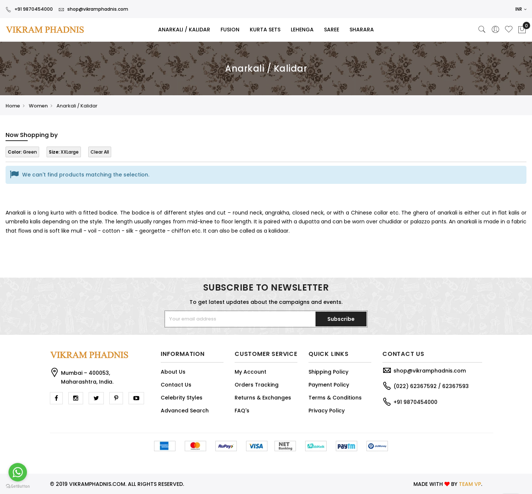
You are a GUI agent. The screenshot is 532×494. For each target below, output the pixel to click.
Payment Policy (328, 384)
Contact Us (176, 384)
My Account (250, 371)
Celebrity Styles (181, 397)
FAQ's (242, 410)
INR (520, 9)
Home (13, 105)
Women (38, 105)
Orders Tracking (257, 384)
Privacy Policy (326, 410)
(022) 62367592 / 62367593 (431, 386)
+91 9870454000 (29, 9)
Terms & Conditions (335, 397)
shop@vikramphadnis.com (93, 9)
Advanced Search (185, 410)
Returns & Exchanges (263, 397)
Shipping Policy (328, 371)
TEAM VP (470, 484)
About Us (173, 371)
